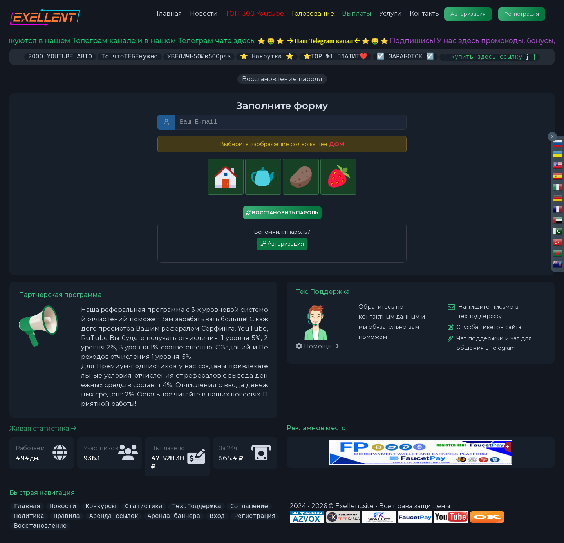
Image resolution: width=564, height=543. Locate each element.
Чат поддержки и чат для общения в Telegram (493, 343)
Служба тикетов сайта (488, 326)
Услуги (390, 13)
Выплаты (356, 13)
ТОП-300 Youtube (255, 13)
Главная (169, 13)
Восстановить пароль (282, 212)
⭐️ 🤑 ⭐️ (335, 41)
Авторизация (468, 14)
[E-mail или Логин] (291, 121)
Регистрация (521, 14)
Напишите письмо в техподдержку (488, 311)
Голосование (313, 13)
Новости (204, 13)
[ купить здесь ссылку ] (489, 56)
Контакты (425, 13)
